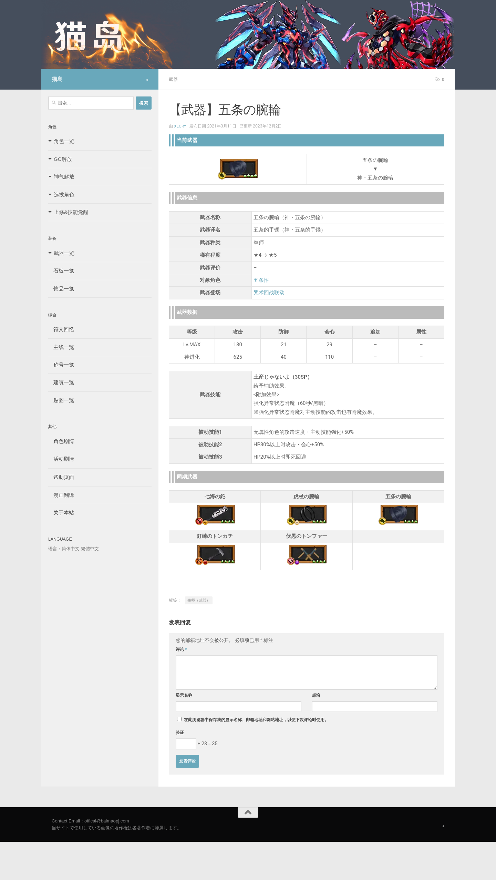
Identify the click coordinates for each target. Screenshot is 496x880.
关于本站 (61, 512)
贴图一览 (61, 400)
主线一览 (61, 347)
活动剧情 (61, 459)
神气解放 (64, 177)
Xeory (180, 125)
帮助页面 (61, 477)
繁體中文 (90, 548)
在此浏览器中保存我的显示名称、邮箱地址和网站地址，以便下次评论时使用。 (256, 719)
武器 (173, 79)
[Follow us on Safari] (147, 80)
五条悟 (261, 280)
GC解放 (63, 159)
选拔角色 (64, 194)
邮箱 (316, 695)
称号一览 (61, 365)
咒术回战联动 (269, 292)
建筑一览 (61, 382)
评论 (181, 649)
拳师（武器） (198, 600)
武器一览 (64, 253)
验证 (180, 732)
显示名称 (184, 695)
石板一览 (61, 271)
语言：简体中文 (64, 548)
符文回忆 (61, 329)
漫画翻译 (61, 495)
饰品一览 (61, 288)
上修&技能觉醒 (71, 212)
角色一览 (64, 141)
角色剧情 (61, 441)
